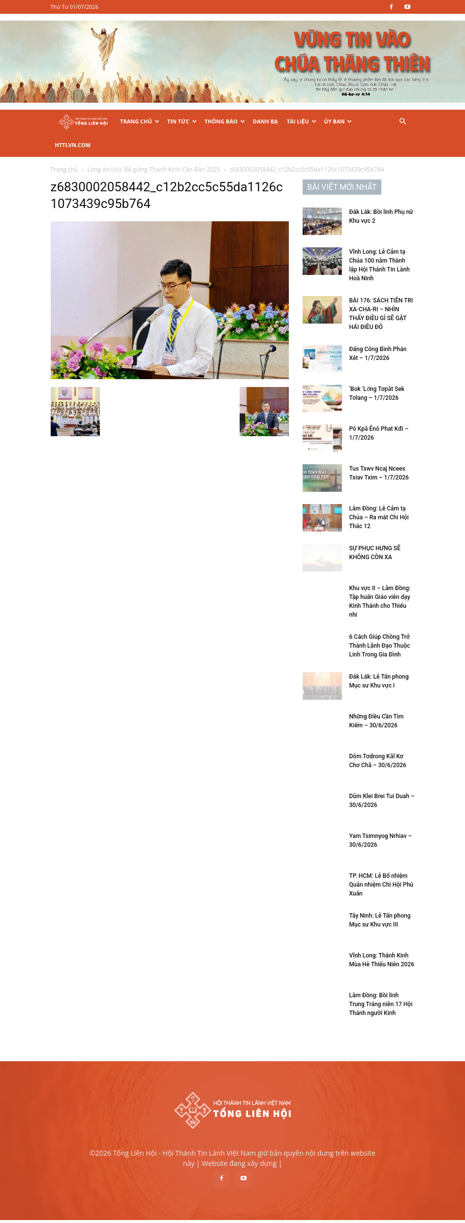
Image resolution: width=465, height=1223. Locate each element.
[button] (403, 121)
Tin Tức (182, 121)
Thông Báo (225, 121)
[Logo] (83, 122)
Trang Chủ (139, 121)
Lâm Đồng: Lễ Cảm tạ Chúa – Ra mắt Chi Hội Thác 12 (379, 517)
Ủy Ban (338, 121)
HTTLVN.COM (73, 145)
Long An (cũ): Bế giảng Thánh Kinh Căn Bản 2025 (153, 169)
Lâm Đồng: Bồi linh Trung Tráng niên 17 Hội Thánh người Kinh (381, 1004)
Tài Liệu (301, 121)
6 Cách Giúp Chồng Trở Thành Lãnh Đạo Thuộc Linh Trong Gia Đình (379, 645)
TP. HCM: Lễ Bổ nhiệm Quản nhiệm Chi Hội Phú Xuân (381, 884)
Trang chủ (64, 169)
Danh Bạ (265, 121)
